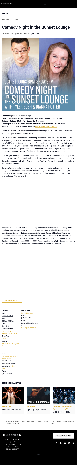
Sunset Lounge (12, 333)
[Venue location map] (31, 362)
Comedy (4, 331)
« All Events (6, 13)
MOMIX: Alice (6, 406)
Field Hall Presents (27, 313)
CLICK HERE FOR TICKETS (46, 126)
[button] (45, 3)
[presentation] (13, 395)
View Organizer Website (28, 328)
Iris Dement (31, 406)
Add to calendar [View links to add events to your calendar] (12, 300)
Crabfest (4, 338)
